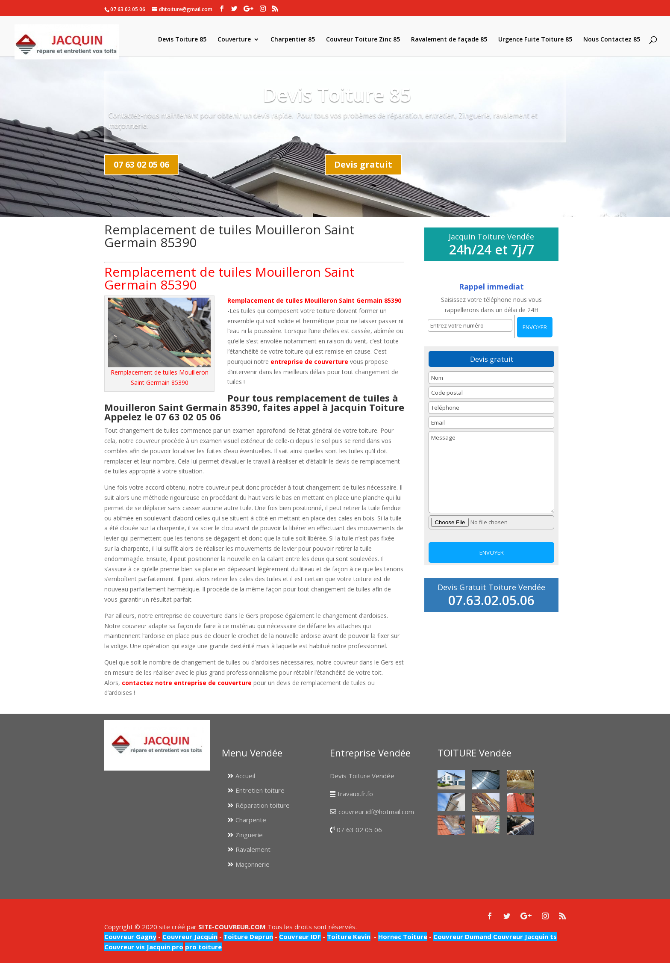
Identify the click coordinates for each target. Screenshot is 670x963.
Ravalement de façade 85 (449, 39)
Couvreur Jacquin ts (524, 936)
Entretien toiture (260, 790)
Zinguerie (249, 834)
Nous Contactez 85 (611, 39)
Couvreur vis (124, 946)
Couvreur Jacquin (189, 936)
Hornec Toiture (402, 936)
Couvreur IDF (300, 936)
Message (491, 472)
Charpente (250, 819)
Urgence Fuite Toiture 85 (535, 39)
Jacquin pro (164, 946)
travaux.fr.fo (355, 793)
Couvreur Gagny (130, 936)
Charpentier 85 (292, 39)
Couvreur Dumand (462, 936)
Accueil (245, 775)
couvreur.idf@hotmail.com (376, 811)
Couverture (234, 39)
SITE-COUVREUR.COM (232, 926)
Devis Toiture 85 (182, 39)
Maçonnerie (252, 864)
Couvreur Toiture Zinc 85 (363, 39)
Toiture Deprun (248, 936)
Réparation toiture (262, 805)
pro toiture (203, 946)
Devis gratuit (363, 164)
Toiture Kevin (348, 936)
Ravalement (252, 849)
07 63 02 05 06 (141, 164)
